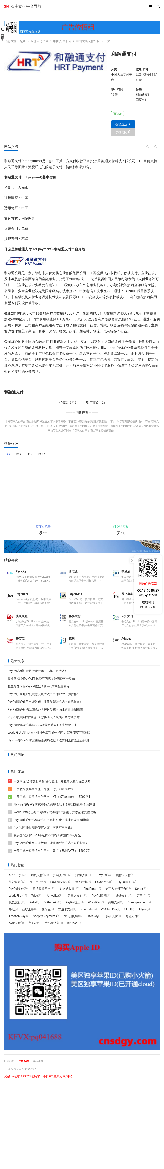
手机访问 (121, 132)
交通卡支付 (65, 917)
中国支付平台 (62, 41)
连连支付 (122, 903)
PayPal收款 (57, 890)
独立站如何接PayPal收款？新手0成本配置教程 (38, 694)
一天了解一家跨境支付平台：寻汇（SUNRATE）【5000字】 (50, 858)
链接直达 (121, 124)
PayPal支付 (16, 897)
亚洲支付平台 (39, 41)
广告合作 (26, 1069)
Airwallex (53, 903)
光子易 (32, 931)
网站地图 (42, 1069)
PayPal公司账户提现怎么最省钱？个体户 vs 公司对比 (43, 702)
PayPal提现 (99, 903)
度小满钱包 (52, 931)
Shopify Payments (45, 924)
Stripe (139, 897)
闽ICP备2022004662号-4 (24, 1077)
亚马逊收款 (71, 924)
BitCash (72, 931)
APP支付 (14, 883)
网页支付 (142, 99)
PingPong (89, 897)
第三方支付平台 (115, 897)
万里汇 (141, 903)
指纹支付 (80, 890)
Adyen (142, 917)
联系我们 (10, 1069)
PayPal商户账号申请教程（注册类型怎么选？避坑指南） (45, 710)
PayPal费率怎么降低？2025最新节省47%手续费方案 (42, 733)
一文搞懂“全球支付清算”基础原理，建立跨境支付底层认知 (49, 789)
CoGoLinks (51, 910)
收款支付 (15, 910)
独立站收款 (67, 897)
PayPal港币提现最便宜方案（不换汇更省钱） (38, 679)
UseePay (92, 924)
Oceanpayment (137, 910)
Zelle (33, 910)
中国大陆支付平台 (88, 41)
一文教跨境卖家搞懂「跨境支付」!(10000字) (40, 797)
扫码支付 (59, 883)
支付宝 (46, 917)
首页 (22, 41)
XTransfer (87, 917)
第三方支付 (75, 903)
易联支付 (15, 931)
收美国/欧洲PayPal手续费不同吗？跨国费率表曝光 (41, 686)
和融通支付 (143, 94)
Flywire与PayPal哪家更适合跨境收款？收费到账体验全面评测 (48, 748)
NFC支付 (35, 890)
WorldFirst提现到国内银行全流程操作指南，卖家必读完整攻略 (49, 740)
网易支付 (131, 924)
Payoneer (101, 890)
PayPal (102, 883)
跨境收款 (81, 883)
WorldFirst (15, 903)
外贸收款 (15, 890)
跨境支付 (114, 910)
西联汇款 (28, 917)
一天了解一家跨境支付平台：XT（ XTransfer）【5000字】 (50, 805)
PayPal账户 (124, 890)
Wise (34, 903)
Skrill (127, 917)
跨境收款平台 (42, 897)
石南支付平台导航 (26, 6)
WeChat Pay (109, 917)
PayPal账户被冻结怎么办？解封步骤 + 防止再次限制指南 (45, 717)
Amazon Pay (17, 924)
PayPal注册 (73, 910)
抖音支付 (112, 924)
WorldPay (94, 910)
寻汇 (12, 917)
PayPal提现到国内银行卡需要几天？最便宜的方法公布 (44, 725)
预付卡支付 (123, 883)
